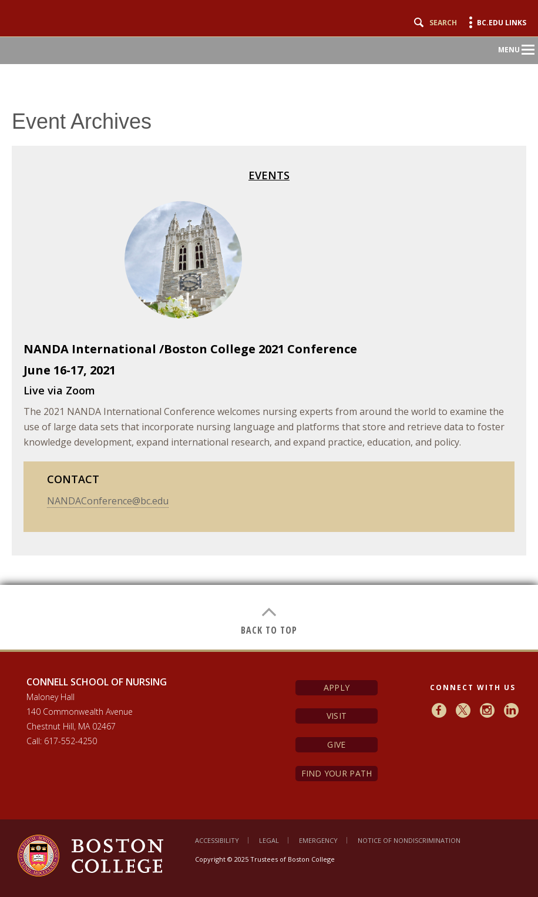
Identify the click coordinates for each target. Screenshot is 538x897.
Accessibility (217, 840)
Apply (336, 687)
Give (336, 744)
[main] (269, 364)
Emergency (318, 840)
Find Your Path (336, 773)
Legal (269, 840)
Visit (337, 715)
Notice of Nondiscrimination (409, 840)
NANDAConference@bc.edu (108, 500)
